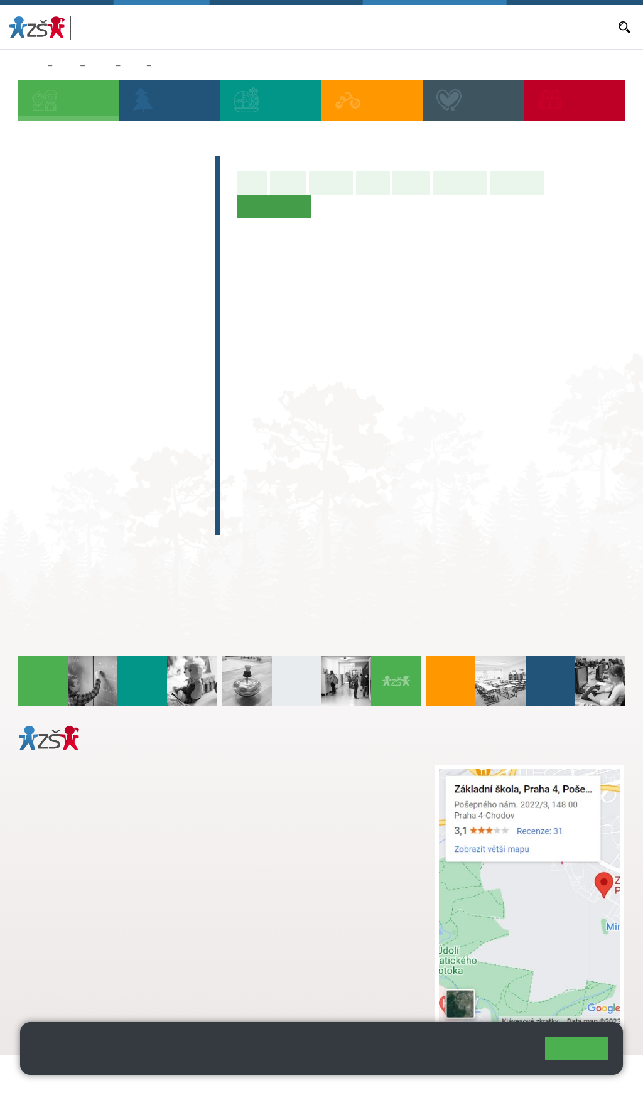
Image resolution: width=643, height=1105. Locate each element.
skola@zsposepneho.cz (302, 811)
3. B (110, 293)
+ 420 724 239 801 (322, 798)
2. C (74, 317)
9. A (145, 365)
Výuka (373, 183)
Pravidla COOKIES (99, 1087)
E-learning (57, 497)
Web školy (601, 1072)
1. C (39, 317)
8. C (110, 414)
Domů (30, 66)
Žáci (66, 66)
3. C (110, 317)
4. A (145, 268)
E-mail (507, 27)
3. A (110, 268)
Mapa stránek (253, 1072)
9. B (145, 389)
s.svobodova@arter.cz (326, 785)
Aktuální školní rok (287, 27)
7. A (74, 365)
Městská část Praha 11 (64, 980)
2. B (74, 293)
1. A (39, 268)
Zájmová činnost (75, 448)
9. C (145, 414)
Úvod (252, 183)
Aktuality (344, 27)
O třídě (288, 183)
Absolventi (58, 473)
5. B (181, 293)
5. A (181, 268)
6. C (39, 414)
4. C (145, 293)
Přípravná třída (70, 231)
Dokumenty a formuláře (569, 27)
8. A (110, 365)
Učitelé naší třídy (189, 66)
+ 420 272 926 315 (73, 929)
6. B (39, 389)
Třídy (100, 66)
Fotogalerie (517, 183)
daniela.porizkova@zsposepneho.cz (117, 942)
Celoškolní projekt (79, 522)
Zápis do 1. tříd (70, 167)
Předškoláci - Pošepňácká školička (101, 199)
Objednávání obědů (402, 27)
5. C (181, 317)
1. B (39, 293)
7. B (74, 389)
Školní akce (460, 183)
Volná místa (467, 27)
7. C (74, 414)
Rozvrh (410, 183)
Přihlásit (309, 1072)
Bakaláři (231, 27)
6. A (133, 66)
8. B (110, 389)
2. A (74, 268)
